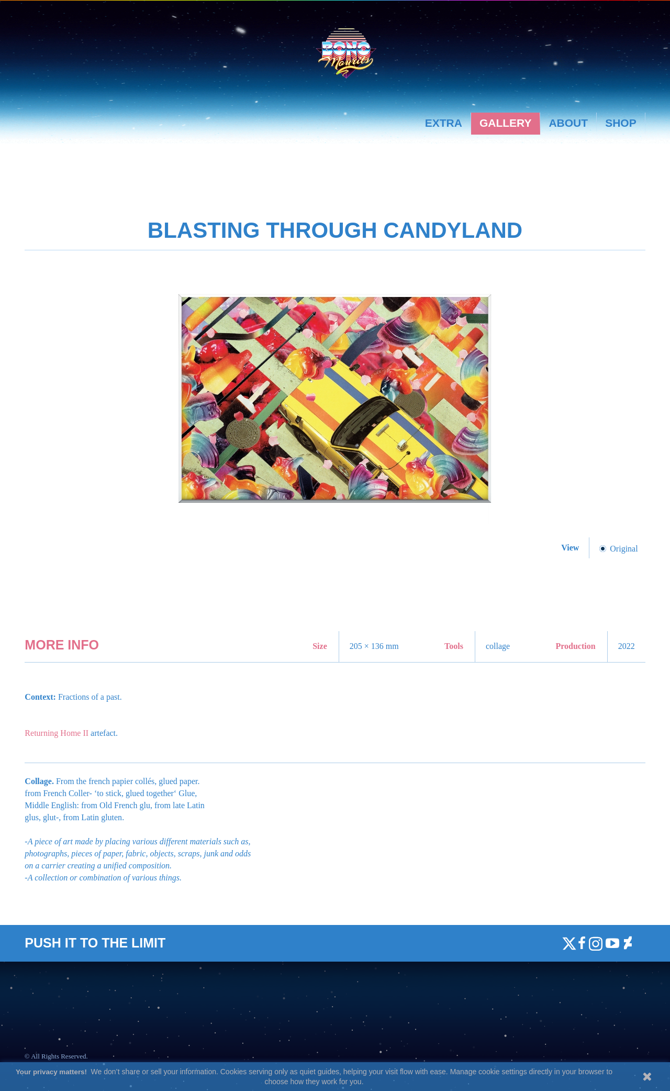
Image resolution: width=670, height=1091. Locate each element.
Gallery (505, 123)
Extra (443, 123)
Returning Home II (56, 733)
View (571, 547)
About (568, 123)
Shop (620, 123)
